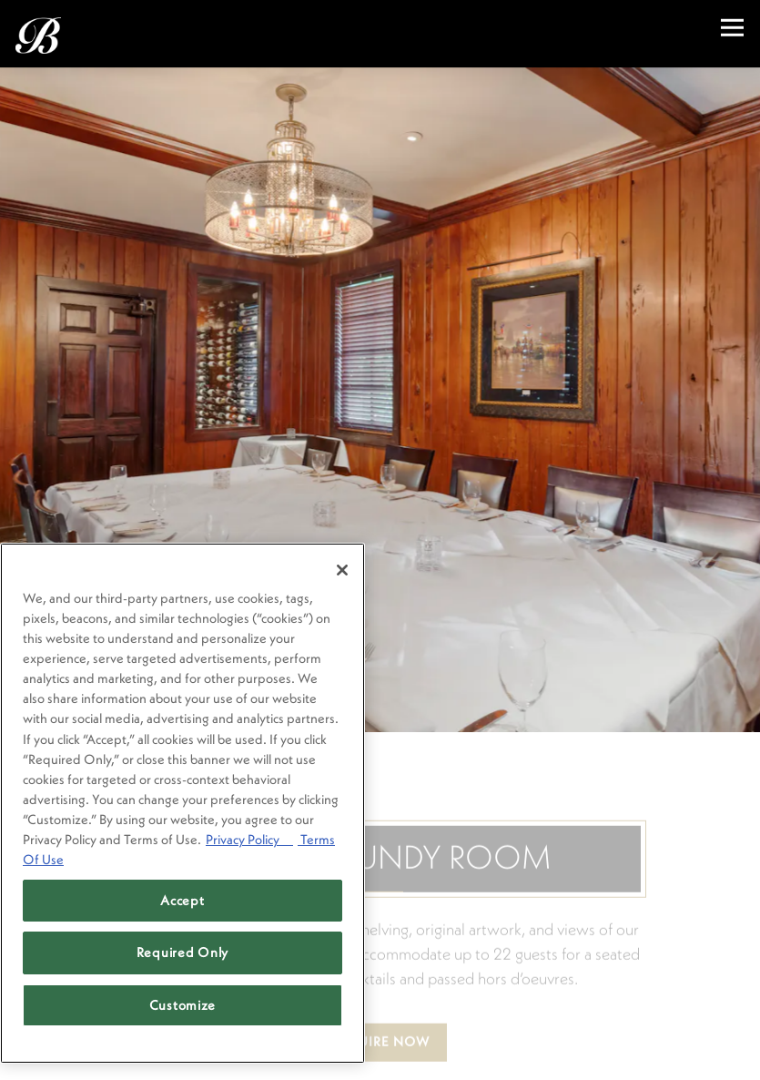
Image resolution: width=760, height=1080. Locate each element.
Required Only (183, 952)
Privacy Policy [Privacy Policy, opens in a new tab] (249, 839)
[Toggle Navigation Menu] (732, 28)
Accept (182, 900)
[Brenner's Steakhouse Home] (111, 33)
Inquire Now (380, 1022)
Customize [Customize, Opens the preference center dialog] (183, 1005)
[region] (182, 803)
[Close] (342, 570)
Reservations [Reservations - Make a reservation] (380, 1054)
